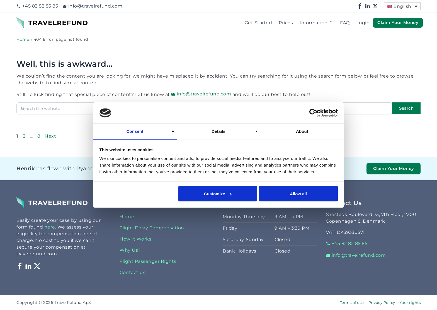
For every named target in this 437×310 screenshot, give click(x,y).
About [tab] (302, 131)
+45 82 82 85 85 (37, 6)
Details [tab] (218, 131)
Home (22, 39)
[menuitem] (402, 6)
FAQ (345, 22)
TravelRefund (32, 20)
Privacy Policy (381, 303)
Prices (286, 22)
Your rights (410, 303)
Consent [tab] (135, 131)
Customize (218, 193)
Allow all (298, 193)
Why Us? (130, 250)
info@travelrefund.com (92, 6)
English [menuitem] (402, 6)
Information (316, 23)
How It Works (135, 239)
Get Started (258, 22)
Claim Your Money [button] (397, 22)
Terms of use (352, 303)
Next (50, 136)
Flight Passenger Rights (148, 261)
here (49, 227)
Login (363, 22)
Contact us (132, 272)
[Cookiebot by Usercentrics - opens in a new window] (313, 113)
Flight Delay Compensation (152, 227)
